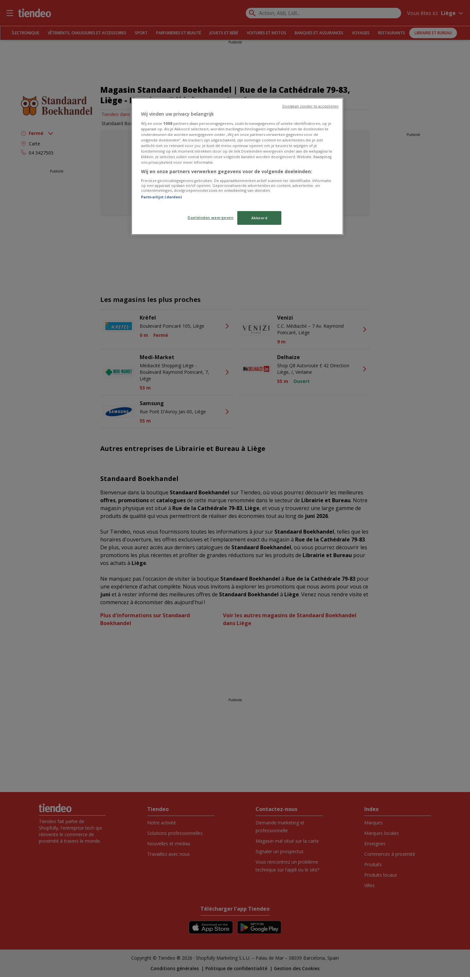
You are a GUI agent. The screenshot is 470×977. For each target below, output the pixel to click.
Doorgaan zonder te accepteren (310, 106)
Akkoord (259, 217)
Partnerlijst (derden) (161, 196)
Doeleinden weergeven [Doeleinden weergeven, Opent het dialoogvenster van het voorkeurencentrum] (210, 217)
